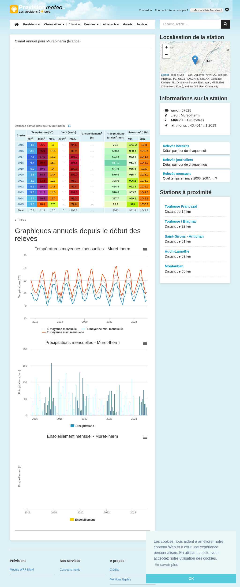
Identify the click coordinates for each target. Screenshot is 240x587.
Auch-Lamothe (195, 254)
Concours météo (70, 569)
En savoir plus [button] (166, 565)
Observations (54, 24)
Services (141, 24)
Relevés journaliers (195, 162)
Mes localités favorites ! (206, 10)
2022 (21, 186)
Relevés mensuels (195, 176)
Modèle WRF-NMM (22, 569)
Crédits (114, 569)
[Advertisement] (82, 84)
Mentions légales (120, 579)
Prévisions (31, 24)
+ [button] (166, 47)
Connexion (145, 10)
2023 (21, 192)
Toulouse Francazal (195, 209)
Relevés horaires (195, 148)
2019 (21, 168)
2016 (21, 151)
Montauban (195, 269)
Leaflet (165, 74)
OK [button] (191, 578)
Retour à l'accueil (37, 9)
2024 (21, 198)
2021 (21, 180)
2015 (21, 144)
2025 (21, 204)
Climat (74, 24)
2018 (21, 162)
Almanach (111, 24)
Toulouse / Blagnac (195, 224)
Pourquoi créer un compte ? (171, 10)
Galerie (127, 24)
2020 (21, 174)
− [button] (166, 54)
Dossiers (91, 24)
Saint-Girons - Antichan (195, 239)
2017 (21, 156)
